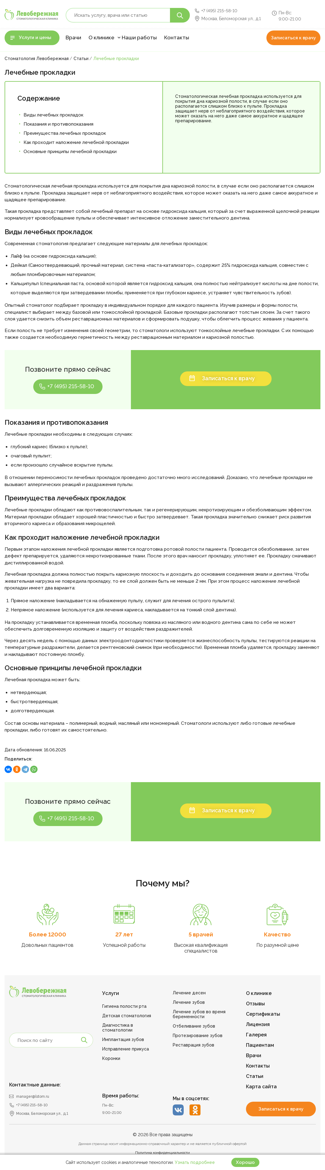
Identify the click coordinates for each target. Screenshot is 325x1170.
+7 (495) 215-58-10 (219, 10)
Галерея (256, 1035)
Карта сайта (261, 1086)
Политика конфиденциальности (162, 1152)
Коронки (111, 1058)
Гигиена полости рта (124, 1006)
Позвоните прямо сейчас (67, 369)
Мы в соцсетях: (191, 1098)
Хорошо (245, 1162)
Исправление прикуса (125, 1049)
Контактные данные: (35, 1085)
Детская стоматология (126, 1015)
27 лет (124, 934)
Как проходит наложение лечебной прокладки (76, 142)
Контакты (176, 37)
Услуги (110, 993)
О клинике (101, 37)
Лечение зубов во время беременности (199, 1014)
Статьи (254, 1076)
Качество (277, 934)
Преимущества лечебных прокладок (64, 133)
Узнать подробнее (195, 1162)
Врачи (73, 37)
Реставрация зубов (193, 1045)
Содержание (38, 98)
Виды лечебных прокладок (53, 115)
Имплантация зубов (123, 1039)
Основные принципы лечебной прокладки (70, 151)
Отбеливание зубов (194, 1026)
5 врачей (201, 934)
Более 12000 (47, 934)
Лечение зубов (189, 1002)
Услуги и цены (35, 37)
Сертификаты (263, 1014)
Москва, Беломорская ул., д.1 (231, 18)
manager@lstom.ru (32, 1096)
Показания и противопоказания (58, 124)
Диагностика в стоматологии (117, 1027)
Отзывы (255, 1004)
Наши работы (139, 37)
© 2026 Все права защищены (163, 1134)
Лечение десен (189, 992)
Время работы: (120, 1096)
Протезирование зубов (197, 1035)
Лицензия (258, 1024)
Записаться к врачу (293, 38)
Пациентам (260, 1045)
